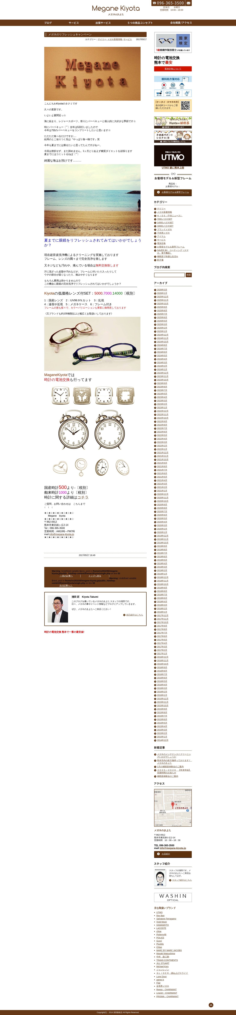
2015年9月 (162, 709)
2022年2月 (162, 445)
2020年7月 (162, 511)
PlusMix (160, 944)
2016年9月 (162, 667)
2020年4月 (162, 522)
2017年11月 (162, 619)
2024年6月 (162, 352)
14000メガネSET (165, 222)
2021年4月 (162, 480)
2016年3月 (162, 688)
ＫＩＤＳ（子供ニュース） (169, 215)
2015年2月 (162, 733)
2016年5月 (162, 681)
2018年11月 (162, 581)
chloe (158, 931)
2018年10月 (162, 584)
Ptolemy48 (161, 934)
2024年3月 (162, 362)
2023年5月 (162, 393)
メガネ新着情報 (114, 39)
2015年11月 (162, 702)
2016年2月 (162, 691)
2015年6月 (162, 719)
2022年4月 (162, 439)
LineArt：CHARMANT (166, 993)
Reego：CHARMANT (166, 989)
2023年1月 (162, 407)
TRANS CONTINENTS (167, 960)
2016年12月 (162, 657)
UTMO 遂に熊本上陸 (173, 166)
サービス (127, 39)
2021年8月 (162, 466)
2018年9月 (162, 588)
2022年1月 (162, 449)
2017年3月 (162, 646)
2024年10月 (162, 341)
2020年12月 (162, 494)
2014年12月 (162, 740)
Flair (158, 983)
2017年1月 (162, 653)
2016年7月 (162, 674)
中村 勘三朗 (162, 956)
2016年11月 (162, 660)
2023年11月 (162, 376)
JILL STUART (162, 963)
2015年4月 (162, 726)
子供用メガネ (163, 233)
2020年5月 (162, 518)
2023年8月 (162, 387)
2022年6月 (162, 432)
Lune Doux (161, 976)
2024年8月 (162, 345)
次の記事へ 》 (66, 585)
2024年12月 (162, 335)
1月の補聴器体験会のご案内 (170, 766)
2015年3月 (162, 730)
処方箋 (160, 260)
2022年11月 (162, 414)
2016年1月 (162, 695)
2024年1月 (162, 369)
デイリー (102, 39)
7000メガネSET (164, 219)
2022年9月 (162, 421)
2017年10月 (162, 622)
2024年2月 (162, 366)
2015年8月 (162, 712)
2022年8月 (162, 425)
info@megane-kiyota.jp (61, 534)
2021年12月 (162, 452)
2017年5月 (162, 639)
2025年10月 (162, 303)
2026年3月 (162, 290)
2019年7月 (162, 553)
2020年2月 (162, 529)
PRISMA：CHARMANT (167, 996)
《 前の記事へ (66, 576)
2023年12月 (162, 373)
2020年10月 (162, 501)
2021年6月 (162, 473)
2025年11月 (162, 300)
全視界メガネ (162, 986)
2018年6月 (162, 598)
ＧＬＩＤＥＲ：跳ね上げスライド (172, 973)
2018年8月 (162, 591)
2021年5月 (162, 477)
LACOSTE (161, 928)
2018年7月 (162, 594)
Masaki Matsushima (165, 953)
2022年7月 (162, 428)
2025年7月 (162, 314)
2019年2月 (162, 570)
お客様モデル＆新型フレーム (171, 247)
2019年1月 (162, 574)
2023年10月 (162, 380)
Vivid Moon (161, 922)
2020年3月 (162, 525)
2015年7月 (162, 716)
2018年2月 (162, 608)
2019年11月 (162, 539)
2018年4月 (162, 601)
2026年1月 (162, 293)
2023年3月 (162, 400)
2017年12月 (162, 615)
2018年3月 (162, 605)
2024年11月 (162, 338)
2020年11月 (162, 497)
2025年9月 (162, 307)
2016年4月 (162, 685)
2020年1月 (162, 532)
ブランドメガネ (164, 229)
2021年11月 (162, 456)
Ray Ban (160, 915)
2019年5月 (162, 560)
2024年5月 (162, 355)
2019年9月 (162, 546)
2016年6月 (162, 678)
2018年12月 (162, 577)
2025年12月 (162, 296)
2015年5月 (162, 723)
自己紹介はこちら (134, 615)
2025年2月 (162, 328)
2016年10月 (162, 664)
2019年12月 (162, 536)
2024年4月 (162, 359)
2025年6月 (162, 317)
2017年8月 (162, 629)
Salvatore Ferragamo (166, 919)
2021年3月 (162, 484)
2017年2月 (162, 650)
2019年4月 (162, 563)
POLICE (160, 938)
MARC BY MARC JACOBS (169, 950)
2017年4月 (162, 643)
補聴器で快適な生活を (167, 256)
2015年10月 (162, 705)
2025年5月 (162, 321)
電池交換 (161, 243)
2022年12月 (162, 411)
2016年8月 (162, 671)
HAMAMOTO (162, 925)
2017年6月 (162, 636)
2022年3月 (162, 442)
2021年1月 (162, 490)
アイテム (161, 236)
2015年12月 (162, 698)
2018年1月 (162, 612)
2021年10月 (162, 459)
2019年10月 (162, 542)
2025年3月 (162, 324)
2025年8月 (162, 310)
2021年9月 (162, 463)
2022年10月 (162, 418)
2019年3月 (162, 567)
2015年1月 (162, 737)
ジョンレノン (162, 969)
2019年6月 (162, 556)
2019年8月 (162, 549)
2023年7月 (162, 390)
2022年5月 (162, 435)
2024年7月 (162, 348)
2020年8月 (162, 508)
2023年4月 (162, 397)
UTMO (159, 912)
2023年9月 (162, 383)
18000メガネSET (165, 226)
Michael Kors (162, 966)
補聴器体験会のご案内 (167, 776)
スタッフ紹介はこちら (182, 880)
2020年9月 (162, 504)
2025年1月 (162, 331)
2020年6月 (162, 515)
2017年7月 (162, 633)
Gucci (159, 941)
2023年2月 (162, 404)
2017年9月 (162, 626)
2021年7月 (162, 470)
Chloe (159, 947)
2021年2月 (162, 487)
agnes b (160, 980)
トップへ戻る (94, 576)
